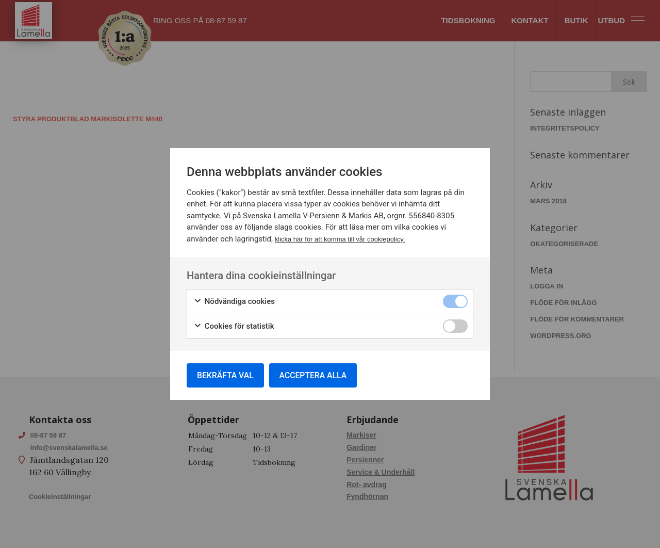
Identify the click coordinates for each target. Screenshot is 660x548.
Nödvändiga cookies (234, 301)
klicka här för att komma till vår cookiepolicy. (340, 239)
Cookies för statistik (233, 326)
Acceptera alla (316, 375)
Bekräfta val (226, 375)
